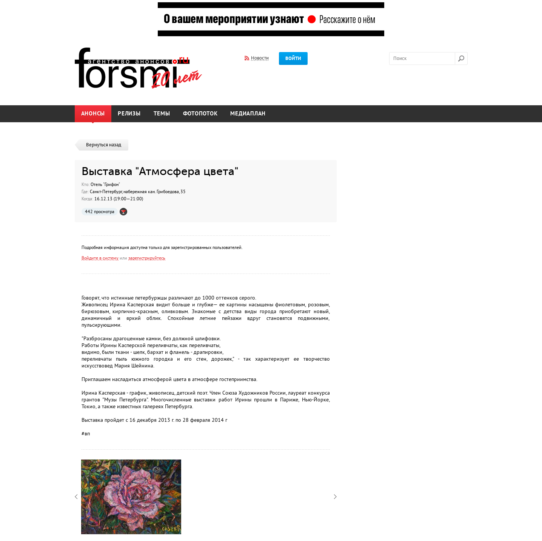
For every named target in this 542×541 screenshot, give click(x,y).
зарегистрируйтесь (146, 258)
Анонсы (93, 114)
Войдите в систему (100, 258)
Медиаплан (248, 114)
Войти (293, 58)
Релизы (129, 114)
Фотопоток (200, 114)
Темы (162, 114)
